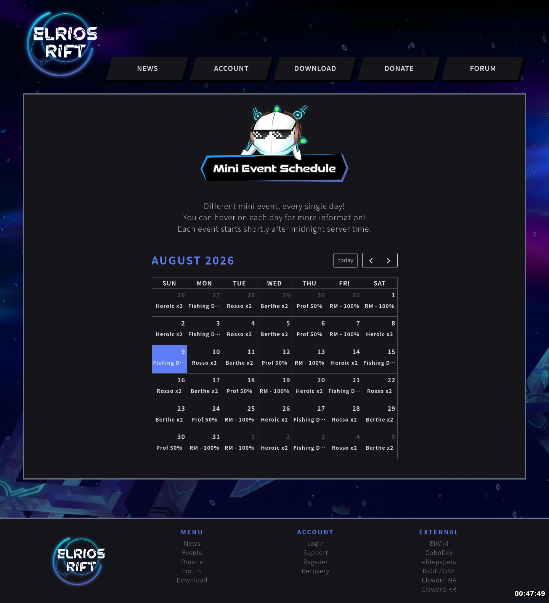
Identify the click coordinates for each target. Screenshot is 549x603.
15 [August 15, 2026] (392, 351)
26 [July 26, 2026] (181, 294)
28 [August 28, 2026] (356, 408)
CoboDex (439, 552)
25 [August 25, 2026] (251, 408)
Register (315, 561)
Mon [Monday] (204, 282)
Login (315, 543)
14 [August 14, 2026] (356, 351)
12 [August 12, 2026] (286, 351)
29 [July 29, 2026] (286, 294)
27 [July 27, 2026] (216, 294)
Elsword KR (439, 588)
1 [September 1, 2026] (253, 436)
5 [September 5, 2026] (393, 436)
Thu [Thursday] (309, 282)
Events (192, 552)
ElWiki (439, 543)
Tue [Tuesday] (239, 282)
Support (315, 552)
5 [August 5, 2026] (288, 322)
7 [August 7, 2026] (358, 322)
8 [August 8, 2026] (393, 322)
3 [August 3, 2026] (218, 322)
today (345, 260)
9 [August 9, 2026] (183, 351)
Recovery (316, 570)
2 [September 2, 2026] (288, 436)
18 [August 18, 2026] (251, 379)
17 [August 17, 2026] (216, 379)
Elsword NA (439, 579)
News (192, 543)
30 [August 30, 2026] (181, 436)
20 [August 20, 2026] (321, 379)
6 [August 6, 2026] (323, 322)
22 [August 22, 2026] (392, 379)
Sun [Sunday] (169, 282)
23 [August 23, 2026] (181, 408)
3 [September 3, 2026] (323, 436)
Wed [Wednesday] (274, 282)
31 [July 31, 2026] (356, 294)
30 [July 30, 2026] (321, 294)
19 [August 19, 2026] (286, 379)
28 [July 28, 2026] (251, 294)
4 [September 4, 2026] (358, 436)
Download (192, 579)
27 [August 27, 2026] (321, 408)
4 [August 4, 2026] (253, 322)
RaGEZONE (439, 570)
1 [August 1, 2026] (393, 294)
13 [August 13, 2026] (321, 351)
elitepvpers (439, 561)
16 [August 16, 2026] (181, 379)
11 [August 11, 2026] (251, 351)
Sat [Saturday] (380, 282)
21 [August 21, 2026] (356, 379)
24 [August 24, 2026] (216, 408)
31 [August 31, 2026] (216, 436)
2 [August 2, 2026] (183, 322)
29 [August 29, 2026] (392, 408)
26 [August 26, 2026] (286, 408)
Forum (192, 570)
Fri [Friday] (344, 282)
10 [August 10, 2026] (216, 351)
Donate (192, 561)
